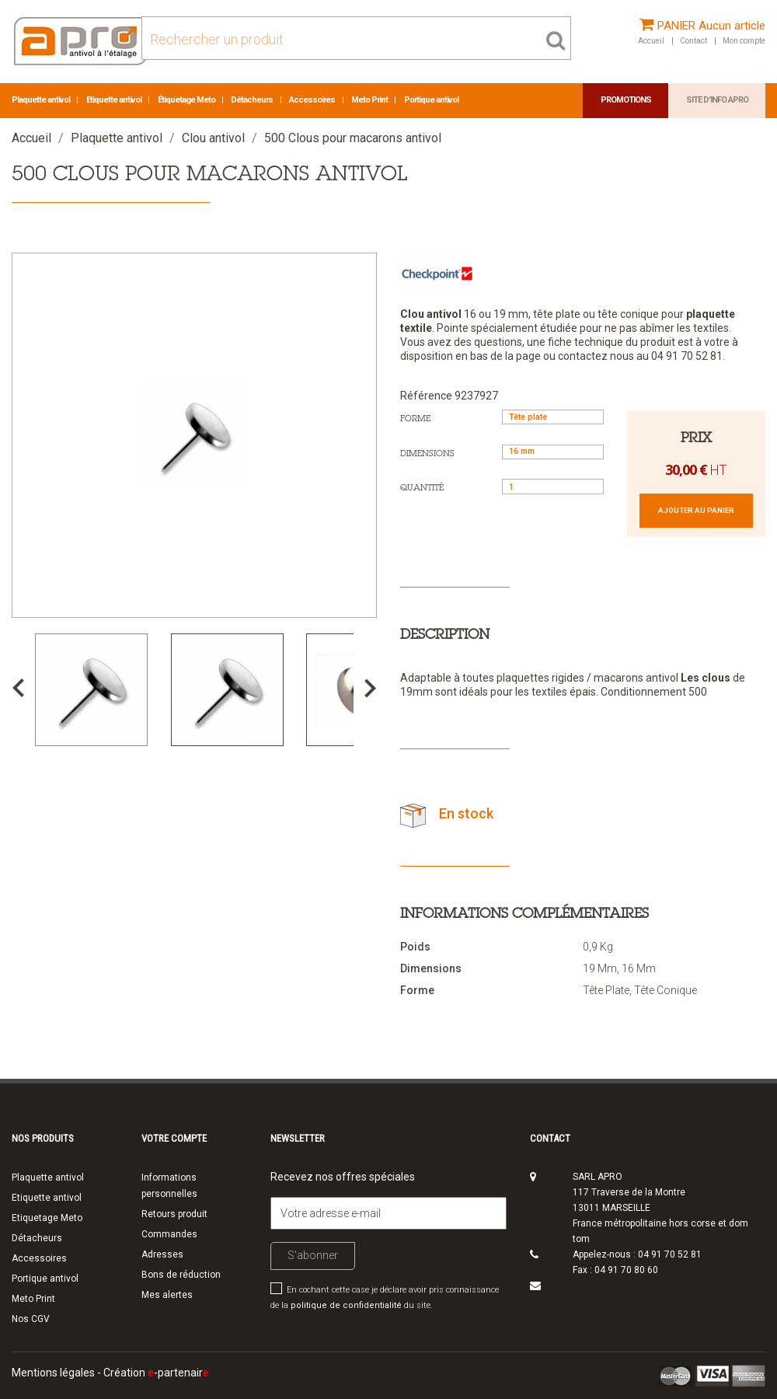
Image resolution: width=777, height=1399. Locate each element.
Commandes (169, 1234)
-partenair (178, 1372)
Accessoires (312, 100)
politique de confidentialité (346, 1305)
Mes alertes (167, 1294)
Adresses (162, 1254)
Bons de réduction (181, 1274)
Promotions (626, 100)
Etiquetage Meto (47, 1217)
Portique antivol (431, 100)
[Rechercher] (356, 38)
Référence (426, 395)
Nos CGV (31, 1319)
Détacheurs (252, 100)
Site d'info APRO (717, 100)
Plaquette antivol (41, 100)
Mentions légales (53, 1372)
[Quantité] (553, 486)
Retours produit (174, 1214)
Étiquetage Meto (187, 100)
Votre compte (174, 1138)
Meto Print (370, 100)
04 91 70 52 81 (670, 1254)
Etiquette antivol (114, 100)
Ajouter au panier (696, 510)
